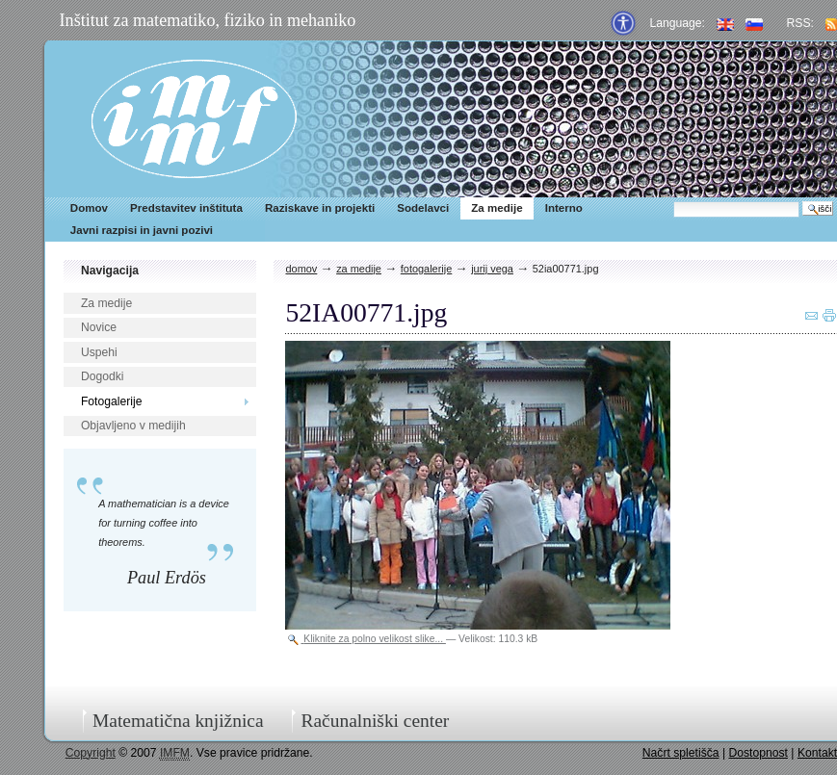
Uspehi (99, 352)
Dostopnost (758, 753)
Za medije (496, 208)
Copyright (90, 753)
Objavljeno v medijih (133, 425)
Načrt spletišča (680, 753)
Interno (564, 208)
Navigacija (110, 270)
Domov (89, 208)
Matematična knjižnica (178, 720)
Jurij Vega (492, 268)
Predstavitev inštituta (186, 208)
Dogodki (102, 376)
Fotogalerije (112, 401)
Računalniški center (375, 720)
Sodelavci (423, 208)
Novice (99, 327)
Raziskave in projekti (320, 208)
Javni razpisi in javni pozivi (141, 230)
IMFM (194, 119)
